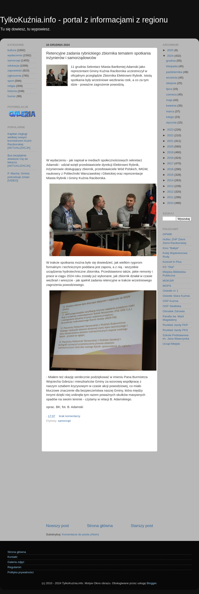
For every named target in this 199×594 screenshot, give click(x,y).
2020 (170, 146)
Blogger (151, 583)
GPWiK (167, 234)
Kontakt (12, 556)
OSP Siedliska (172, 306)
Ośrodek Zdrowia (174, 311)
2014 (170, 180)
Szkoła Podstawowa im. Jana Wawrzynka (176, 337)
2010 (170, 203)
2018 (170, 157)
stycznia (171, 122)
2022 (170, 135)
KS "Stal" (168, 267)
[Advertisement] (99, 120)
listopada (172, 66)
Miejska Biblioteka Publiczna (174, 273)
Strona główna (100, 525)
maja (169, 100)
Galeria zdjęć (15, 562)
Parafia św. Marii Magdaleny (173, 318)
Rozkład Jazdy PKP (175, 325)
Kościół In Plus (172, 261)
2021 (170, 141)
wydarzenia (14, 55)
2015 (170, 174)
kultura (11, 50)
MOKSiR (168, 280)
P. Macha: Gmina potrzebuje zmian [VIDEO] (18, 177)
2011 (170, 197)
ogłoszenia (14, 75)
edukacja (13, 65)
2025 (170, 50)
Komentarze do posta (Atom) (80, 534)
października (174, 72)
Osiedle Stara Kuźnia (176, 295)
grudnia (171, 60)
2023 (170, 129)
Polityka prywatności (20, 572)
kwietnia (171, 105)
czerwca (171, 94)
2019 (170, 152)
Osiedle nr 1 (170, 290)
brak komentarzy (69, 416)
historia (12, 91)
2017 (170, 163)
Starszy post (142, 525)
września (172, 77)
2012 (170, 191)
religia (11, 86)
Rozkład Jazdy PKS (175, 330)
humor (11, 96)
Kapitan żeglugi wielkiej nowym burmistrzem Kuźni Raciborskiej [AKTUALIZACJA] (19, 140)
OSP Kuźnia (170, 301)
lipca (169, 89)
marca (170, 111)
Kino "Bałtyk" (171, 248)
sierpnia (171, 83)
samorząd (64, 420)
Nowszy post (57, 525)
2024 (170, 55)
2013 (170, 186)
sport (10, 80)
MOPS (167, 285)
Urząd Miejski (171, 343)
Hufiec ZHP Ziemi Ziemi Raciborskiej (174, 241)
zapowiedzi (14, 70)
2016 (170, 169)
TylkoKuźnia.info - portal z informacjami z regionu (84, 19)
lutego (170, 117)
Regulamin (14, 567)
